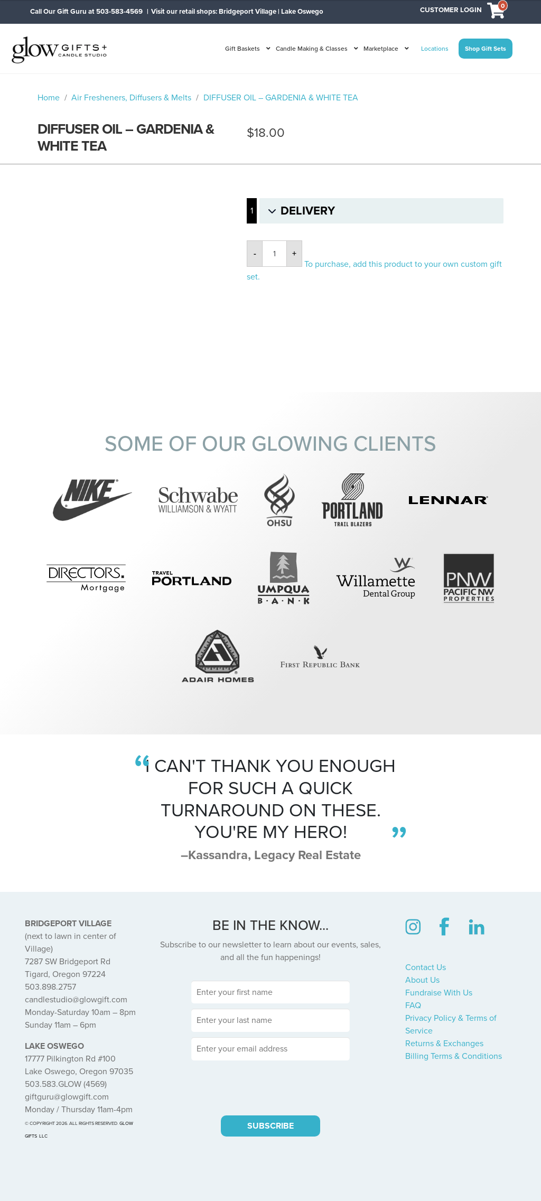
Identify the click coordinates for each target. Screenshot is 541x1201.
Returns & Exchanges (444, 1043)
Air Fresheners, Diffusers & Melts (131, 97)
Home (49, 97)
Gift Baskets (242, 48)
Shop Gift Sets (485, 48)
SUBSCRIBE (270, 1126)
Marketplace (380, 48)
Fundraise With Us (438, 993)
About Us (422, 980)
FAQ (413, 1005)
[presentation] (270, 1086)
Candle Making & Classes (312, 48)
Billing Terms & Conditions (453, 1056)
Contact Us (425, 967)
